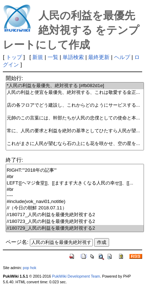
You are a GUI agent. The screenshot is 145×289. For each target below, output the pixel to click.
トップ (14, 57)
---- (75, 196)
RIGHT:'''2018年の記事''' (75, 170)
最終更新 (98, 57)
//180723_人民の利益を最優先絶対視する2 (75, 221)
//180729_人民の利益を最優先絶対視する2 (75, 228)
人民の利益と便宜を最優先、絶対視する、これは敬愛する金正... (75, 92)
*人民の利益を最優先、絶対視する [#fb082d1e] (75, 85)
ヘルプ (122, 57)
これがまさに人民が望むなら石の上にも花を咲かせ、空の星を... (75, 143)
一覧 (53, 57)
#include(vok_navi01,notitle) (75, 202)
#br (75, 177)
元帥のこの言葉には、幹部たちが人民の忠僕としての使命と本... (75, 118)
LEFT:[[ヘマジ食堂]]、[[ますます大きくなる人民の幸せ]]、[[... (75, 183)
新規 (37, 57)
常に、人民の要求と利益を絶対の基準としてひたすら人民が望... (75, 131)
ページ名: (17, 242)
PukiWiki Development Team (76, 276)
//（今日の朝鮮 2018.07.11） (75, 208)
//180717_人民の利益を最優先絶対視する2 (75, 215)
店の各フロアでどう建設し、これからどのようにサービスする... (75, 105)
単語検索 (73, 57)
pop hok (29, 268)
